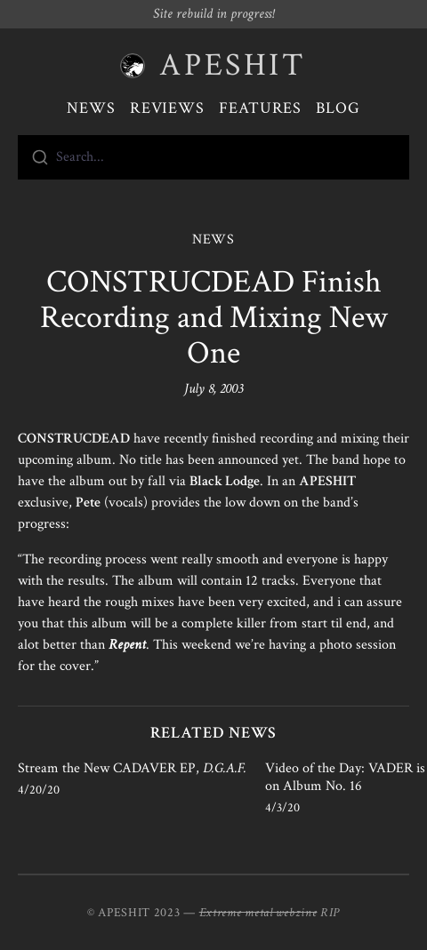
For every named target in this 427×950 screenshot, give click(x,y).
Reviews (167, 108)
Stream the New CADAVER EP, (132, 768)
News (91, 108)
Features (260, 108)
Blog (338, 108)
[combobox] (213, 157)
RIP (330, 913)
